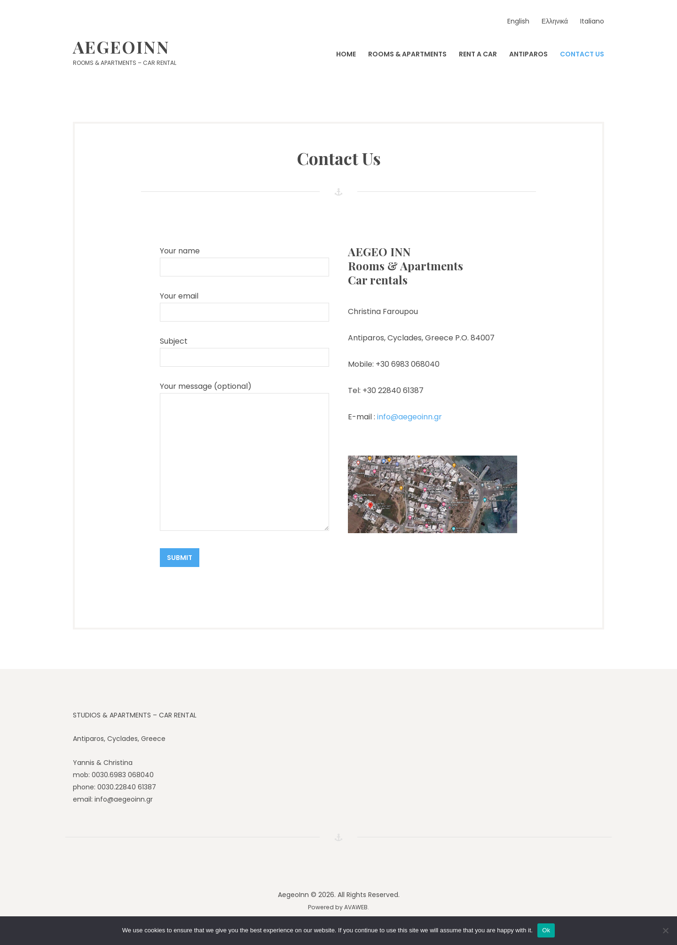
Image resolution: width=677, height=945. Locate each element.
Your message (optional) (244, 456)
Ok (546, 930)
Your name (244, 260)
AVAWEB (356, 907)
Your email (244, 306)
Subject (244, 351)
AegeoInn (121, 46)
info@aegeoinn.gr (408, 416)
